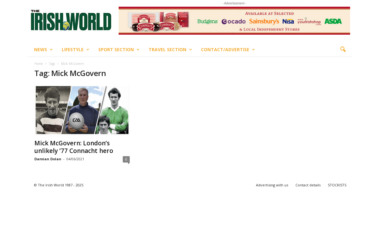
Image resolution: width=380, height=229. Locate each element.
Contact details (308, 185)
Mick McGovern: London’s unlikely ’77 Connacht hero (73, 147)
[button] (343, 50)
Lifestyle (75, 50)
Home (38, 63)
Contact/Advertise (228, 50)
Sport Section (119, 50)
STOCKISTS (337, 185)
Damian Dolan (47, 158)
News (43, 50)
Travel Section (170, 50)
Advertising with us (272, 185)
